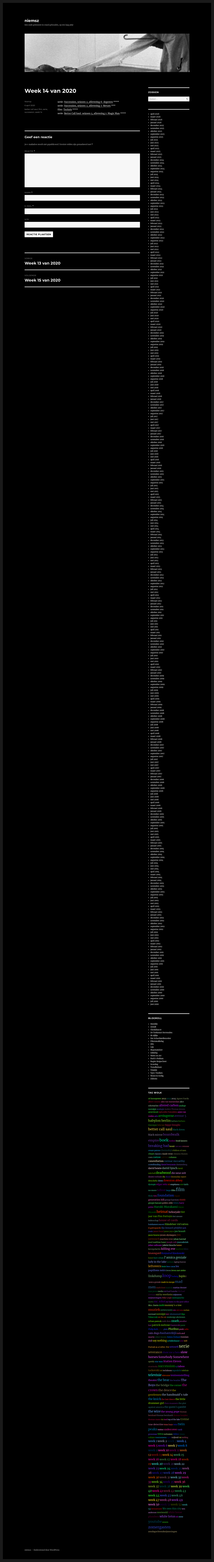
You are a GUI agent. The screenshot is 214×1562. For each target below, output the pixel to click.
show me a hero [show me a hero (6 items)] (171, 1352)
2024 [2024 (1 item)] (173, 1098)
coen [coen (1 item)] (150, 1157)
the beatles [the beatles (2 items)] (175, 1380)
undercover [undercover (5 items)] (170, 1429)
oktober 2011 (156, 612)
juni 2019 (154, 350)
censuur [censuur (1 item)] (185, 1146)
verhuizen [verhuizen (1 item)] (168, 1434)
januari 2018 (155, 399)
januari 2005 (155, 846)
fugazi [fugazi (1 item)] (177, 1196)
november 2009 (157, 678)
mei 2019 (154, 353)
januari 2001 (155, 984)
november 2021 (157, 266)
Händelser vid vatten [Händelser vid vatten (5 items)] (176, 1224)
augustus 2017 (156, 413)
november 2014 (157, 508)
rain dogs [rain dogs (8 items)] (153, 1333)
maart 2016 (155, 462)
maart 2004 (155, 874)
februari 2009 (156, 704)
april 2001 (154, 975)
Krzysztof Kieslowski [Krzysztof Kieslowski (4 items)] (172, 1253)
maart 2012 (155, 598)
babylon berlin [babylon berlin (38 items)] (159, 1121)
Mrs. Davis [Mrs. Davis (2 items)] (153, 1305)
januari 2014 (155, 537)
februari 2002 (156, 946)
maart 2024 (155, 186)
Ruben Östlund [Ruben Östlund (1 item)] (173, 1337)
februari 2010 (156, 670)
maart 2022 (155, 255)
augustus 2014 (156, 517)
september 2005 (157, 823)
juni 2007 (154, 762)
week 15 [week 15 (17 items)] (178, 1455)
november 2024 (157, 163)
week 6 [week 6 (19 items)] (163, 1445)
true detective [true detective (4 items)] (155, 1424)
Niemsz (28, 101)
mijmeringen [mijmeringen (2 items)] (155, 1298)
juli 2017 (154, 416)
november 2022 (157, 232)
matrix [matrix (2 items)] (169, 1287)
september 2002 (157, 926)
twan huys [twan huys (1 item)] (168, 1424)
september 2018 (157, 376)
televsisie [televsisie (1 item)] (166, 1375)
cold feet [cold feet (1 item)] (164, 1157)
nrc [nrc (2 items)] (167, 1314)
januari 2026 (156, 122)
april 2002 (154, 941)
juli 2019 (154, 347)
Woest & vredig (157, 1076)
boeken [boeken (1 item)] (172, 1141)
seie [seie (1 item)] (181, 1341)
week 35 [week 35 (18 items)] (168, 1482)
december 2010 (157, 641)
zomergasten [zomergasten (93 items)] (159, 1527)
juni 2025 (154, 143)
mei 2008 (154, 730)
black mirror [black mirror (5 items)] (155, 1134)
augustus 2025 (156, 137)
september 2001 (157, 961)
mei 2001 (154, 972)
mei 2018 (154, 387)
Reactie (30, 151)
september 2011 (157, 615)
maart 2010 (155, 667)
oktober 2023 (156, 200)
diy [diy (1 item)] (163, 1177)
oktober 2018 (156, 373)
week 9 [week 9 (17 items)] (153, 1450)
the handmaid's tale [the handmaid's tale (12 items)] (175, 1394)
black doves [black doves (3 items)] (179, 1129)
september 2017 (157, 411)
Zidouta (153, 1079)
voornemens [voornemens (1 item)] (161, 1437)
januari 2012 (155, 604)
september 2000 (157, 995)
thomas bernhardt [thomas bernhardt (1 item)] (165, 1415)
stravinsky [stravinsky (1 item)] (153, 1366)
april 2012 (154, 595)
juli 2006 (154, 794)
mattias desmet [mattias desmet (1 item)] (180, 1288)
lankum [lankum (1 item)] (170, 1262)
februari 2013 (156, 569)
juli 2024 (154, 174)
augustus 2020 (156, 310)
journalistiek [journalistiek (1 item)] (182, 1242)
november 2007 (157, 748)
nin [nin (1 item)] (174, 1310)
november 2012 (157, 578)
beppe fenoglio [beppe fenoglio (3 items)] (172, 1125)
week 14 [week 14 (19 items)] (167, 1455)
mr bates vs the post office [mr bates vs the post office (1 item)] (177, 1302)
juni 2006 (154, 797)
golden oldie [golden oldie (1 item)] (167, 1203)
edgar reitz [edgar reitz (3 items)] (161, 1184)
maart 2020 (155, 324)
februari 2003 (156, 912)
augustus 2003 (156, 895)
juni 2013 (154, 557)
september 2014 (157, 514)
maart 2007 (155, 771)
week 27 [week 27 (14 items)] (157, 1472)
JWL (152, 1044)
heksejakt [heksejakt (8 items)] (174, 1212)
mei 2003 (154, 903)
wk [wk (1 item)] (177, 1517)
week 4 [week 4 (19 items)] (181, 1441)
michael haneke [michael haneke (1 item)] (170, 1291)
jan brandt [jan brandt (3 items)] (180, 1231)
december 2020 (157, 298)
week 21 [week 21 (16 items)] (168, 1464)
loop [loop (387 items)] (166, 1275)
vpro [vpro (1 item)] (169, 1437)
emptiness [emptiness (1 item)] (175, 1184)
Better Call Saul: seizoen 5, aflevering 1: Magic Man (92, 113)
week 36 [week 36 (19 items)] (179, 1482)
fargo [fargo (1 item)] (168, 1190)
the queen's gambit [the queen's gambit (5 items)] (175, 1407)
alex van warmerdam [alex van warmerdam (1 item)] (170, 1102)
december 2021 (157, 264)
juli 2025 (154, 140)
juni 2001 (154, 969)
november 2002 (157, 921)
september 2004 (157, 857)
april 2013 (154, 563)
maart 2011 (155, 632)
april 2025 (154, 148)
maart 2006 (155, 805)
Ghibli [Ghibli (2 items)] (182, 1200)
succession (29, 112)
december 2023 (157, 194)
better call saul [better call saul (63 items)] (160, 1129)
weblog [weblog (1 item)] (185, 1437)
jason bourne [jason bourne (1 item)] (154, 1235)
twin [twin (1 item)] (175, 1424)
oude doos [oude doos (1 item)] (166, 1321)
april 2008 (154, 733)
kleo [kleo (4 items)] (186, 1249)
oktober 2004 (156, 854)
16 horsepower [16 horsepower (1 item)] (154, 1098)
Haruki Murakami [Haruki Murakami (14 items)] (166, 1206)
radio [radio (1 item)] (186, 1329)
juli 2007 (154, 759)
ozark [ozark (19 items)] (175, 1321)
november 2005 (157, 817)
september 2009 (157, 684)
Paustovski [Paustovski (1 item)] (175, 1325)
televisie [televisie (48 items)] (155, 1375)
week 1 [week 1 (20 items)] (152, 1441)
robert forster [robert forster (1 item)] (161, 1337)
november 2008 (157, 713)
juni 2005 (154, 831)
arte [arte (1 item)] (156, 1116)
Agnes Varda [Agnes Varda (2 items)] (183, 1098)
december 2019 (157, 333)
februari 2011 (156, 635)
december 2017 (157, 402)
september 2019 (157, 341)
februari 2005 (156, 843)
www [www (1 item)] (181, 1517)
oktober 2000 (156, 993)
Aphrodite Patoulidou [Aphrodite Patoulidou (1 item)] (168, 1112)
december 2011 (156, 606)
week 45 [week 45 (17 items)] (165, 1495)
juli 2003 (154, 897)
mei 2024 (154, 180)
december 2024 (157, 160)
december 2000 (157, 987)
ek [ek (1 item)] (169, 1184)
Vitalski (153, 1070)
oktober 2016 (156, 442)
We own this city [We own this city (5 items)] (171, 1508)
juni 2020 (154, 315)
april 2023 (154, 217)
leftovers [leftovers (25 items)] (154, 1266)
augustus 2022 (156, 241)
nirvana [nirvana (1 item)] (179, 1310)
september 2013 (157, 549)
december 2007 (157, 745)
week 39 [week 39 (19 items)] (176, 1486)
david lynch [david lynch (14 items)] (169, 1168)
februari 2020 (156, 327)
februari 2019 (156, 362)
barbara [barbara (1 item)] (174, 1121)
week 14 (38, 112)
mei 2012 (154, 592)
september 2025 (157, 134)
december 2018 (157, 367)
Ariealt (153, 1027)
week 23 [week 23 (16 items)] (153, 1468)
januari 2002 (155, 949)
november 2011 (157, 609)
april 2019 (154, 356)
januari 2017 (155, 434)
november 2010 (157, 644)
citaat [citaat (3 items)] (151, 1153)
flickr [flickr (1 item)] (150, 1196)
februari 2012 (156, 601)
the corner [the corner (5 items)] (176, 1385)
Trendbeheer (156, 1067)
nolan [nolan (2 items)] (186, 1310)
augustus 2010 (156, 653)
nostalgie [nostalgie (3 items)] (161, 1314)
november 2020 (157, 301)
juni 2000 (154, 1004)
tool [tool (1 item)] (165, 1419)
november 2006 (157, 782)
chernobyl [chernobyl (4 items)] (166, 1150)
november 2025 (157, 128)
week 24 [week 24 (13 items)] (164, 1468)
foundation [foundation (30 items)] (165, 1195)
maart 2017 (155, 428)
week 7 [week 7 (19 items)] (172, 1445)
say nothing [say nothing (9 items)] (160, 1340)
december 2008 (157, 710)
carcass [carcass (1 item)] (178, 1146)
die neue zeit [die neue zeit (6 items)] (178, 1173)
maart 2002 (155, 944)
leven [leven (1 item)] (168, 1270)
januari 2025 (155, 157)
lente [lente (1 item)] (164, 1266)
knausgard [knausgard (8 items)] (154, 1253)
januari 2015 (155, 503)
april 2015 (154, 494)
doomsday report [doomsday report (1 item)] (178, 1177)
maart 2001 (155, 978)
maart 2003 (155, 909)
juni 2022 (154, 246)
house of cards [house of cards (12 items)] (168, 1220)
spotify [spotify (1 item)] (151, 1361)
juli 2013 (154, 555)
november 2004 (157, 851)
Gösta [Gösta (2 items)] (176, 1203)
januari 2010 (155, 673)
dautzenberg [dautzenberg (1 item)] (181, 1164)
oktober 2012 (156, 581)
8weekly (154, 1024)
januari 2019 (155, 364)
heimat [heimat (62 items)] (162, 1212)
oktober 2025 (156, 131)
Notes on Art (155, 1056)
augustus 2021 (156, 275)
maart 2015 (155, 497)
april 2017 (154, 425)
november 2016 (157, 439)
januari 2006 (156, 811)
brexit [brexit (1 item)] (172, 1146)
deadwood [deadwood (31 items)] (163, 1173)
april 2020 (154, 321)
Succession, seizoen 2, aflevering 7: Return (87, 105)
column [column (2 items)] (173, 1157)
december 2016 (157, 436)
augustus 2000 (156, 998)
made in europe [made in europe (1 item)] (168, 1282)
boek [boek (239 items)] (164, 1140)
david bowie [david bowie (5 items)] (155, 1168)
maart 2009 (155, 702)
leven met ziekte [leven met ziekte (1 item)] (178, 1270)
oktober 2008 (156, 716)
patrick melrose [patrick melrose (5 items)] (161, 1325)
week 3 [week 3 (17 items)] (172, 1441)
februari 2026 (156, 120)
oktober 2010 (156, 647)
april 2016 (154, 460)
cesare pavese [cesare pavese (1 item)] (154, 1150)
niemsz (32, 20)
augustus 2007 (156, 756)
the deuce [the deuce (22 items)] (165, 1390)
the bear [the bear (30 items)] (163, 1380)
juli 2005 (154, 828)
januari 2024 (155, 192)
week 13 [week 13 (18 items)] (157, 1455)
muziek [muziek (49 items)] (154, 1310)
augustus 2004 (156, 860)
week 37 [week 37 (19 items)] (153, 1486)
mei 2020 (154, 318)
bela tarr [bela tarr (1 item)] (161, 1125)
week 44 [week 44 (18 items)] (153, 1495)
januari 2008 (155, 742)
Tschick (67, 109)
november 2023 (157, 197)
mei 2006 (154, 799)
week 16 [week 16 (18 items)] (153, 1459)
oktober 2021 (156, 269)
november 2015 (157, 474)
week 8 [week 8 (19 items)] (182, 1445)
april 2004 (154, 872)
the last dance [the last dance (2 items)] (168, 1399)
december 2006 (157, 779)
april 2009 (154, 699)
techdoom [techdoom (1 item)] (167, 1370)
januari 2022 (155, 261)
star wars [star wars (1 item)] (159, 1361)
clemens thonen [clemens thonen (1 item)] (180, 1154)
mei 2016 (154, 457)
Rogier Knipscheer (158, 1061)
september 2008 (157, 719)
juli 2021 (154, 278)
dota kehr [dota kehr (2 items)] (153, 1180)
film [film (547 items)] (180, 1189)
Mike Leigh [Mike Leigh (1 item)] (167, 1298)
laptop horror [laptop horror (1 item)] (180, 1262)
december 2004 (157, 848)
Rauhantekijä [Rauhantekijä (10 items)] (168, 1333)
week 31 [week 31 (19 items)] (165, 1477)
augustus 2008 (156, 722)
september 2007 (157, 753)
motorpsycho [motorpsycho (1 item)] (178, 1298)
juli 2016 (154, 451)
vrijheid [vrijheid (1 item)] (175, 1437)
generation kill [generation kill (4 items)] (156, 1199)
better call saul (31, 109)
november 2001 (157, 955)
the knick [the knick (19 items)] (154, 1399)
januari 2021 (155, 295)
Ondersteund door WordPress (46, 1550)
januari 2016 (155, 468)
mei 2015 (154, 491)
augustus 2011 (156, 618)
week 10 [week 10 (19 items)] (163, 1450)
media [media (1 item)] (160, 1291)
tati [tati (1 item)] (161, 1370)
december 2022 (157, 229)
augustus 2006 (156, 791)
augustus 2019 (156, 344)
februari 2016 (156, 465)
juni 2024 (154, 177)
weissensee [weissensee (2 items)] (156, 1509)
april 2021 (154, 287)
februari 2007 (156, 774)
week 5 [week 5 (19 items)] (153, 1445)
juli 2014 (154, 520)
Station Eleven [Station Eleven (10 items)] (172, 1361)
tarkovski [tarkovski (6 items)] (153, 1370)
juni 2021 (154, 281)
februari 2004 (156, 877)
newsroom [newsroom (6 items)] (166, 1309)
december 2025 (157, 125)
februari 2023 (156, 223)
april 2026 (154, 114)
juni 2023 (154, 212)
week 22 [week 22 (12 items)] (179, 1464)
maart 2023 (155, 220)
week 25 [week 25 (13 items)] (176, 1468)
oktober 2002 (156, 923)
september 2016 (157, 445)
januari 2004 (155, 880)
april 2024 (154, 183)
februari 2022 (156, 258)
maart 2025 (155, 151)
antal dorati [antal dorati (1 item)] (153, 1112)
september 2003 (157, 892)
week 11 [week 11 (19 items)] (174, 1450)
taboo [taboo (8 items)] (181, 1366)
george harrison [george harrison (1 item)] (172, 1200)
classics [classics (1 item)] (158, 1154)
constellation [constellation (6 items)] (155, 1161)
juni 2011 (154, 624)
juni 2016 (154, 454)
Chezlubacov (155, 1030)
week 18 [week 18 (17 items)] (175, 1459)
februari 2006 (156, 808)
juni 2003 (154, 900)
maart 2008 (155, 736)
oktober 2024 (156, 166)
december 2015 (157, 471)
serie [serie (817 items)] (184, 1346)
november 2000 (157, 990)
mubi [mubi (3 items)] (161, 1305)
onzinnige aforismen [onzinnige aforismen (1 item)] (176, 1317)
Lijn (152, 1047)
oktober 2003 (156, 889)
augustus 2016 (156, 448)
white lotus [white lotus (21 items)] (167, 1516)
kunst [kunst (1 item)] (150, 1258)
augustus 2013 (156, 552)
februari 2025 (156, 154)
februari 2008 (156, 739)
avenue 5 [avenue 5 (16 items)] (180, 1115)
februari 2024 (156, 189)
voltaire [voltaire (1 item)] (151, 1437)
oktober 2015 (156, 477)
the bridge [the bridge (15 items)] (162, 1385)
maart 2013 (155, 566)
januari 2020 (155, 330)
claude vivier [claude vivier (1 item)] (167, 1154)
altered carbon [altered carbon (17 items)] (169, 1105)
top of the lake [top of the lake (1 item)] (174, 1419)
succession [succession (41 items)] (166, 1366)
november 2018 (157, 370)
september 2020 (157, 307)
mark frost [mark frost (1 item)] (160, 1288)
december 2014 (157, 506)
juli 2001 (154, 967)
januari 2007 (155, 776)
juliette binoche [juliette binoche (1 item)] (169, 1245)
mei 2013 (154, 560)
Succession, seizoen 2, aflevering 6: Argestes (88, 101)
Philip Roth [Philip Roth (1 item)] (153, 1329)
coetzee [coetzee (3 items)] (157, 1157)
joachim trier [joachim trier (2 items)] (166, 1239)
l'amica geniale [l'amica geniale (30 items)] (175, 1257)
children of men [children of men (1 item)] (179, 1150)
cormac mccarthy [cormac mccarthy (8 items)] (174, 1161)
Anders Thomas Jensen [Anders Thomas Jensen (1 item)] (175, 1109)
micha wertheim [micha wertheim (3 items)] (164, 1294)
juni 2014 (154, 523)
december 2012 (157, 575)
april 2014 (154, 529)
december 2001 (157, 952)
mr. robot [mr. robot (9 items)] (159, 1301)
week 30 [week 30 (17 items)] (153, 1477)
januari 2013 (155, 572)
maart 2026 (155, 117)
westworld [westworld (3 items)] (162, 1512)
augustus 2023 (156, 206)
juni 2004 (154, 866)
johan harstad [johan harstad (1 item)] (180, 1239)
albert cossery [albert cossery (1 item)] (154, 1102)
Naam (29, 192)
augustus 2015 (156, 483)
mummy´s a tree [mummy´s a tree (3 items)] (173, 1305)
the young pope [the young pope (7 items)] (170, 1411)
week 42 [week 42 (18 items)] (168, 1491)
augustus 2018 (156, 379)
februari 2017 (156, 431)
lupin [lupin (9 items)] (182, 1276)
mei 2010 (154, 661)
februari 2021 (156, 292)
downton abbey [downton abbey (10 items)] (173, 1180)
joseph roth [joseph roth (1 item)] (172, 1242)
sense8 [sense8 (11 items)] (173, 1346)
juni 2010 (154, 658)
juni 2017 (154, 419)
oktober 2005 (156, 820)
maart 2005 (155, 840)
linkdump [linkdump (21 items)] (155, 1276)
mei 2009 (154, 696)
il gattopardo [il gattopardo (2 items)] (154, 1228)
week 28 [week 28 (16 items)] (168, 1472)
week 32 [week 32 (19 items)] (175, 1477)
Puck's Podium (156, 1058)
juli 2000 (154, 1001)
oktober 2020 (156, 304)
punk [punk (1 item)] (181, 1329)
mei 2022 (154, 249)
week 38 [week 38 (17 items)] (164, 1486)
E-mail (29, 206)
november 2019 (157, 336)
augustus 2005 (156, 825)
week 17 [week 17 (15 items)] (164, 1459)
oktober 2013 (156, 546)
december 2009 (157, 676)
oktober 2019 (156, 339)
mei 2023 (154, 215)
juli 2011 (153, 621)
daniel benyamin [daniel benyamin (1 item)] (168, 1164)
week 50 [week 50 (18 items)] (153, 1504)
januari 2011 (155, 638)
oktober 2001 (156, 958)
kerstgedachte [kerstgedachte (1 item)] (154, 1249)
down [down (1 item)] (160, 1181)
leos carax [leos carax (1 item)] (170, 1266)
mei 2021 (154, 284)
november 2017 (157, 405)
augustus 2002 (156, 929)
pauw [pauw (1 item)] (182, 1325)
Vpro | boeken (156, 1073)
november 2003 (157, 886)
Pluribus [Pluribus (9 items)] (173, 1329)
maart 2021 (155, 290)
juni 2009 (154, 693)
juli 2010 (154, 655)
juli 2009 (154, 690)
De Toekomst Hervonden (161, 1032)
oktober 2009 (156, 681)
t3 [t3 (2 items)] (176, 1366)
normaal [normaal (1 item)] (152, 1314)
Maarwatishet (156, 1050)
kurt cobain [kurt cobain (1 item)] (159, 1258)
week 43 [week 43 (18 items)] (180, 1491)
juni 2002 (154, 935)
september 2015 (157, 480)
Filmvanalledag (157, 1041)
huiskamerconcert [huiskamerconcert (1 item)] (156, 1224)
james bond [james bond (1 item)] (158, 1231)
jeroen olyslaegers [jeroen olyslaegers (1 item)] (168, 1235)
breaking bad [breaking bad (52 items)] (158, 1146)
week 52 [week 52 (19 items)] (176, 1504)
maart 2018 (155, 393)
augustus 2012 (156, 586)
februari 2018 (156, 396)
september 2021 (157, 272)
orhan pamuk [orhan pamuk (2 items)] (155, 1321)
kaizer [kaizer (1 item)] (179, 1245)
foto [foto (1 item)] (155, 1196)
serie (45, 109)
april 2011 (154, 630)
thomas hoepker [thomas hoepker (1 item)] (180, 1415)
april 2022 (154, 252)
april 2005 (154, 837)
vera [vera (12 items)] (160, 1434)
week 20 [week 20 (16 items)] (157, 1464)
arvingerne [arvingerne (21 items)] (166, 1116)
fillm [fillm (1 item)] (173, 1190)
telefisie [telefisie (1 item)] (185, 1370)
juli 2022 (154, 243)
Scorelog (154, 1064)
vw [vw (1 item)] (180, 1437)
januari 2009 (156, 707)
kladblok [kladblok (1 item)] (179, 1249)
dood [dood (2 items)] (168, 1177)
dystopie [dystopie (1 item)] (152, 1184)
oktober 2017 (156, 408)
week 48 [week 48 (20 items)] (165, 1500)
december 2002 (157, 918)
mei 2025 (154, 145)
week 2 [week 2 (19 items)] (162, 1441)
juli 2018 (154, 382)
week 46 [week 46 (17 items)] (177, 1495)
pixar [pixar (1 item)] (161, 1329)
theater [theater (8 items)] (152, 1380)
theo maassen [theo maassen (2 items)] (171, 1403)
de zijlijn (154, 1035)
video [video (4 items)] (176, 1434)
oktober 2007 (156, 751)
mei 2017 (154, 422)
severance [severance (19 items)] (155, 1352)
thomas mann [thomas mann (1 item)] (154, 1419)
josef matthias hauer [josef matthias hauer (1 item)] (157, 1242)
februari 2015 (156, 500)
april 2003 (154, 906)
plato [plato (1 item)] (165, 1329)
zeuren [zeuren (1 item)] (165, 1522)
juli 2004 (154, 863)
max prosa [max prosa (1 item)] (152, 1291)
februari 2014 (156, 534)
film (40, 109)
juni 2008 (154, 727)
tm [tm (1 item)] (162, 1419)
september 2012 (157, 583)
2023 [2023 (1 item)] (169, 1098)
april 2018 (154, 390)
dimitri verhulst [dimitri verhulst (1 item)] (155, 1177)
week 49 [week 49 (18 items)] (177, 1500)
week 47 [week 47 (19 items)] (153, 1500)
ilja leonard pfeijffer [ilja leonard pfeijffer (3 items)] (171, 1228)
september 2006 (157, 788)
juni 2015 (154, 488)
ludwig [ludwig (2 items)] (175, 1276)
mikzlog (154, 1053)
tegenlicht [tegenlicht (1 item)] (176, 1370)
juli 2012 (154, 589)
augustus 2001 (156, 964)
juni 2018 (154, 385)
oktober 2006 (156, 785)
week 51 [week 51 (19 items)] (165, 1504)
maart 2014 (155, 532)
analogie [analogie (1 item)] (160, 1109)
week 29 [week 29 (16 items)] (180, 1472)
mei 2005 (154, 834)
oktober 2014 (156, 511)
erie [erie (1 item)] (181, 1184)
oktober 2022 (156, 235)
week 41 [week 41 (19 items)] (157, 1491)
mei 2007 (154, 765)
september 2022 (157, 238)
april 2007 (154, 768)
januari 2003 (155, 915)
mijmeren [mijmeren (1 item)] (177, 1295)
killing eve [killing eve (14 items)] (168, 1248)
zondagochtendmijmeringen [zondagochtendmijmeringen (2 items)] (162, 1531)
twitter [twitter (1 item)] (161, 1430)
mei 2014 (154, 526)
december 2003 (157, 883)
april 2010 (154, 664)
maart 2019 (155, 359)
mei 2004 (154, 869)
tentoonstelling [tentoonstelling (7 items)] (180, 1375)
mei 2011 (154, 627)
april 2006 (154, 802)
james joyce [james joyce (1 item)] (169, 1231)
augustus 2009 (156, 687)
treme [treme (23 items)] (184, 1419)
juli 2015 (154, 485)
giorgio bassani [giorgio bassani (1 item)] (155, 1203)
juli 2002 (154, 932)
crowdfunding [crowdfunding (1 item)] (154, 1164)
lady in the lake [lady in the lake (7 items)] (157, 1261)
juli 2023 (154, 209)
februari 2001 (156, 981)
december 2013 (156, 540)
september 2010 (157, 650)
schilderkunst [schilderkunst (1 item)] (173, 1341)
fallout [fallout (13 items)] (161, 1190)
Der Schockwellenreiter (160, 1038)
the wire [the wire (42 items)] (154, 1411)
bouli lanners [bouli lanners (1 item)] (181, 1141)
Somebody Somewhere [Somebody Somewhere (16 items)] (173, 1357)
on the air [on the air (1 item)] (162, 1317)
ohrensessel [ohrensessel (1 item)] (175, 1314)
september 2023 (157, 203)
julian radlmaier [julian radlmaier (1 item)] (155, 1245)
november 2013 (157, 543)
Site (27, 219)
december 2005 (157, 814)
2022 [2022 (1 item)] (164, 1098)
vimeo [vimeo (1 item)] (182, 1434)
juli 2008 (154, 725)
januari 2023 (155, 226)
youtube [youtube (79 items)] (155, 1521)
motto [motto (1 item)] (151, 1302)
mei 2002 (154, 938)
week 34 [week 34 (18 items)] (157, 1482)
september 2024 (157, 169)
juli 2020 (154, 313)
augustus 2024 (156, 171)
